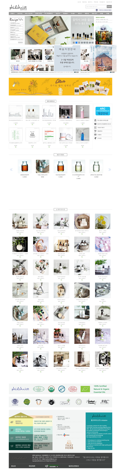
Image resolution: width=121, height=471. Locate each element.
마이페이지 (102, 2)
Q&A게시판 (109, 2)
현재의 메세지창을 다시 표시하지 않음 (64, 72)
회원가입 (84, 2)
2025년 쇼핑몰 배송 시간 (102, 19)
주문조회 (96, 2)
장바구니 (90, 2)
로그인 (79, 2)
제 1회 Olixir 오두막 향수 (102, 22)
